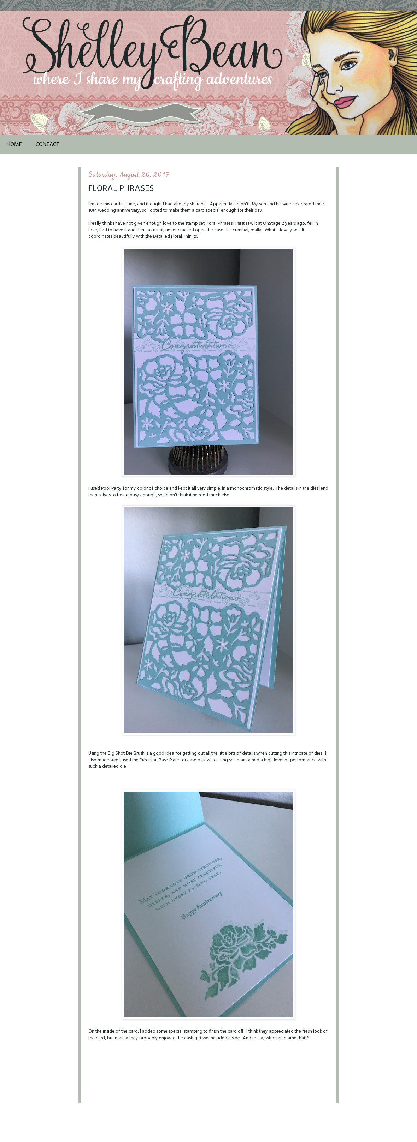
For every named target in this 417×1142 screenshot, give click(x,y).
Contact (47, 144)
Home (14, 144)
